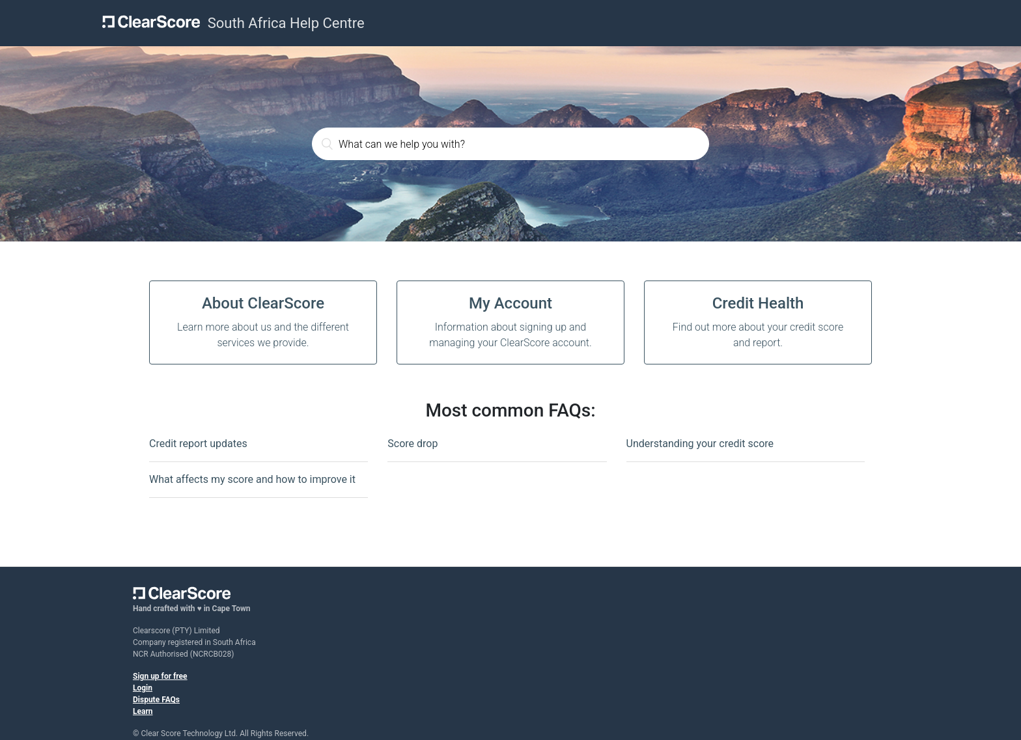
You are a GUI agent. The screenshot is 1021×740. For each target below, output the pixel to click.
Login (142, 687)
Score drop (412, 443)
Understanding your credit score (700, 443)
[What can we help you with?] (510, 144)
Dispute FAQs (156, 699)
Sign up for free (160, 676)
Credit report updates (198, 443)
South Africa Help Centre (286, 23)
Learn (143, 711)
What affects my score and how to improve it (252, 479)
